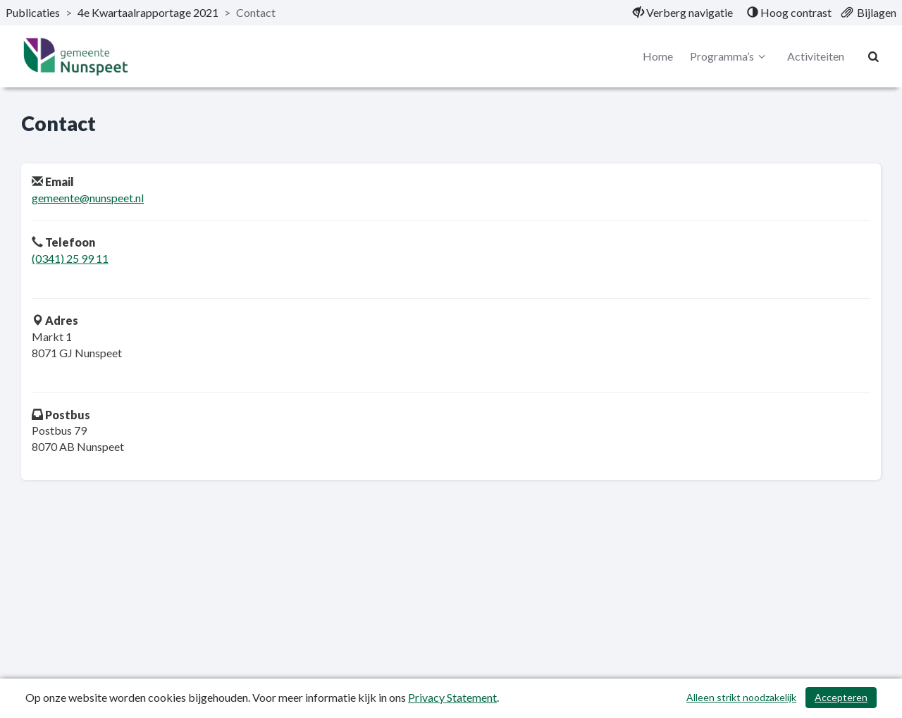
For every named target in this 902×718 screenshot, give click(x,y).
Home (658, 56)
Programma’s (730, 56)
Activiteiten (815, 56)
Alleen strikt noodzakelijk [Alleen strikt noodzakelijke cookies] (741, 697)
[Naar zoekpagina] (873, 56)
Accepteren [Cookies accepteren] (841, 697)
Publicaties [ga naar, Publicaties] (33, 12)
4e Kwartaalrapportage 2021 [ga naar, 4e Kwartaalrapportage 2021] (148, 12)
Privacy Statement (452, 697)
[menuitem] (683, 13)
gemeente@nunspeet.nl (88, 197)
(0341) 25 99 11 (70, 258)
